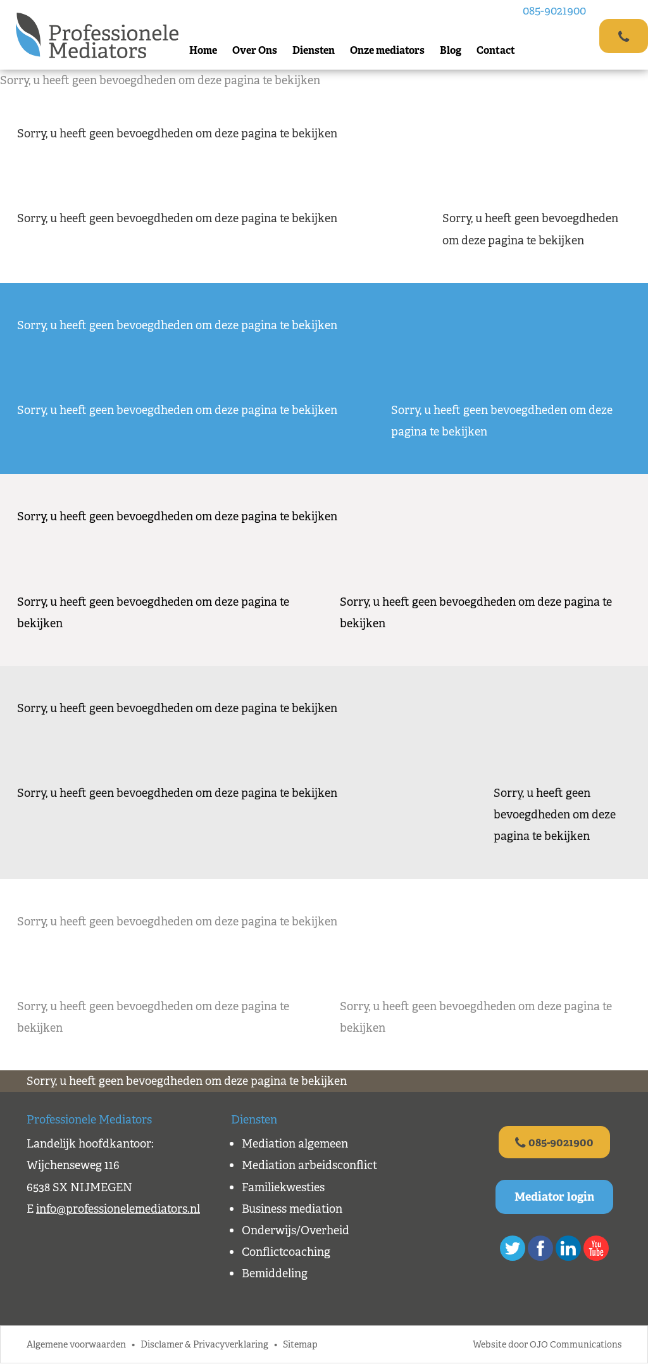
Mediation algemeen (295, 1143)
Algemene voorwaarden (76, 1345)
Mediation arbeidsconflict (309, 1165)
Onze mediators (389, 50)
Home (205, 50)
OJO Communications (574, 1345)
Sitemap (300, 1345)
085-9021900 (556, 10)
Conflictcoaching (286, 1252)
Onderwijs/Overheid (295, 1230)
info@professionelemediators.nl (118, 1209)
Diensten (315, 50)
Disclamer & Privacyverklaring (204, 1345)
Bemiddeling (275, 1273)
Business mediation (292, 1209)
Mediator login (554, 1197)
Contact (497, 50)
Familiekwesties (283, 1187)
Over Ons (256, 50)
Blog (452, 50)
